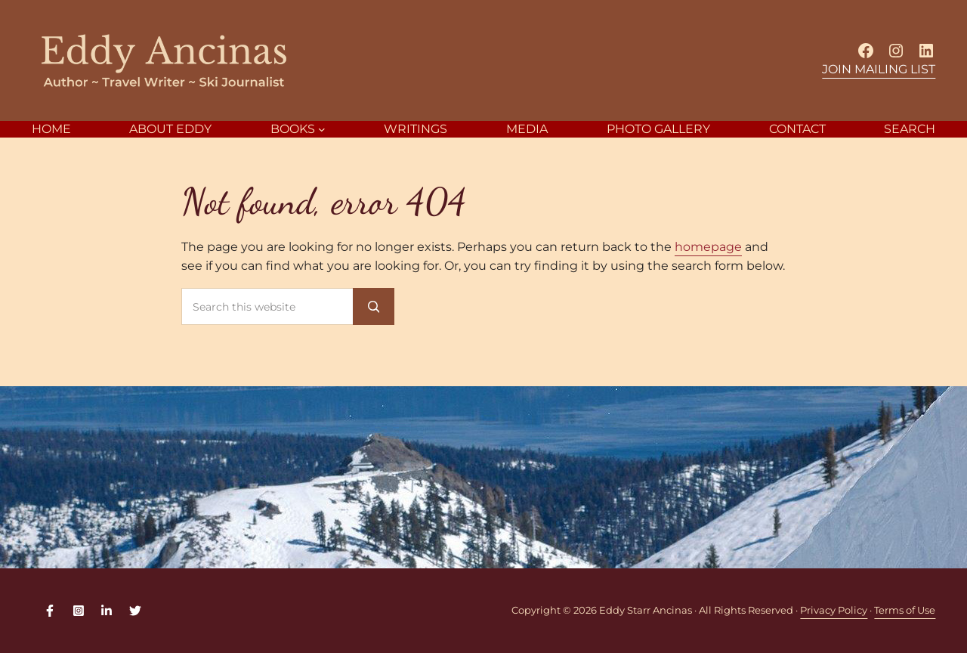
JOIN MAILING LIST (878, 69)
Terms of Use (904, 610)
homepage (708, 247)
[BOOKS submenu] (322, 129)
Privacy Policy (833, 610)
